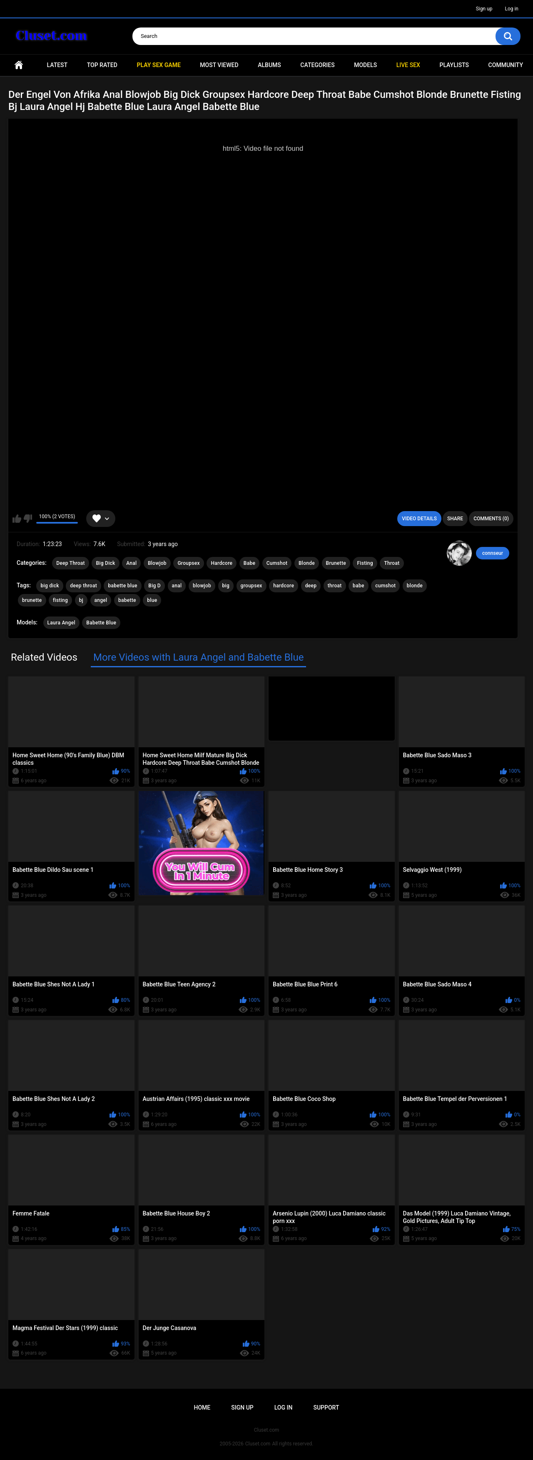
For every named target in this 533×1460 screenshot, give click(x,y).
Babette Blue (101, 623)
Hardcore (221, 563)
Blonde (307, 563)
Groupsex (188, 563)
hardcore (283, 586)
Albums (269, 65)
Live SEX (408, 65)
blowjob (202, 586)
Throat (391, 563)
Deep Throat (70, 563)
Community (505, 65)
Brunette (336, 563)
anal (177, 586)
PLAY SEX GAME (158, 65)
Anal (131, 563)
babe (358, 586)
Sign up (484, 9)
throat (335, 586)
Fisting (365, 563)
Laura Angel (61, 623)
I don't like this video (27, 518)
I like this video (16, 518)
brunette (32, 600)
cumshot (385, 586)
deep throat (83, 586)
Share (455, 519)
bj (81, 600)
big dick (49, 586)
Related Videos (44, 657)
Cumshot (277, 563)
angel (101, 600)
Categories (317, 65)
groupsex (251, 586)
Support (326, 1407)
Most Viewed (219, 65)
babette (127, 600)
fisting (60, 600)
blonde (415, 586)
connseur (492, 553)
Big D (154, 586)
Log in (511, 9)
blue (152, 600)
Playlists (454, 65)
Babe (249, 563)
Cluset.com (258, 1444)
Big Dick (105, 563)
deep (311, 586)
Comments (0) (491, 519)
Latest (57, 65)
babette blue (122, 586)
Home (18, 65)
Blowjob (157, 563)
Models (365, 65)
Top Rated (102, 65)
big (226, 586)
